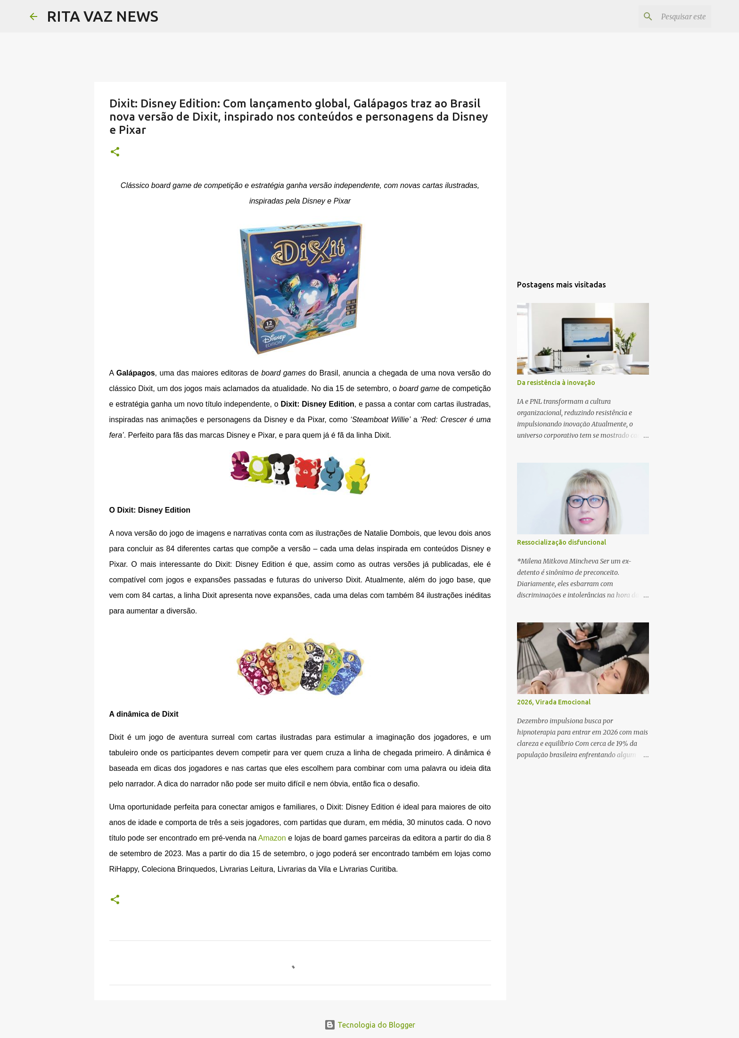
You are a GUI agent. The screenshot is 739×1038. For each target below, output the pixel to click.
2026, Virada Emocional (554, 702)
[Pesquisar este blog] (661, 16)
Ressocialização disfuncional (561, 542)
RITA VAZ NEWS (102, 16)
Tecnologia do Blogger (369, 1025)
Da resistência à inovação (556, 382)
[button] (115, 152)
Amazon (272, 838)
